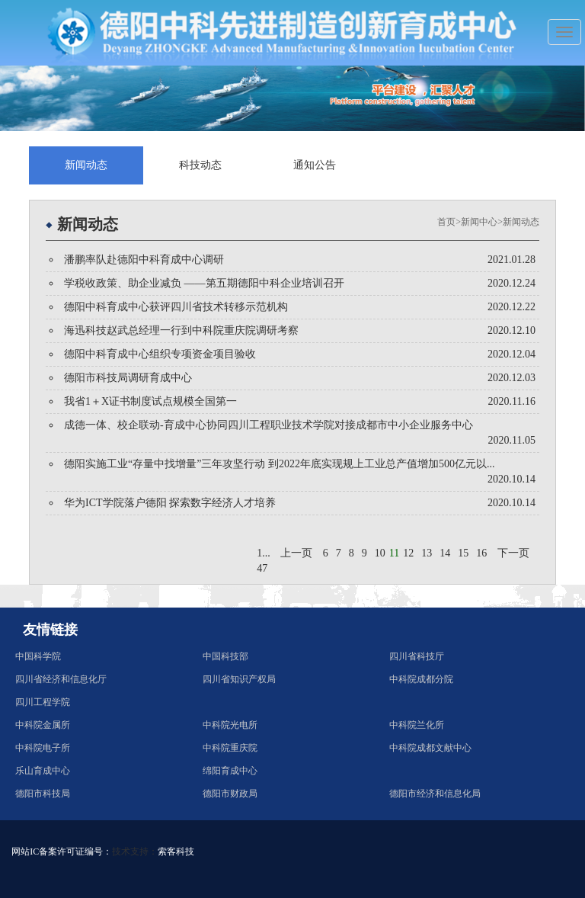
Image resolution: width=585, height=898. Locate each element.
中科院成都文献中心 (430, 747)
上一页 (296, 553)
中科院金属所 (42, 725)
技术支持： (135, 851)
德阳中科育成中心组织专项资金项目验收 (160, 354)
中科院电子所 (42, 747)
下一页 (513, 553)
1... (263, 553)
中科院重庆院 (230, 747)
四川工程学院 (42, 702)
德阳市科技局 (42, 793)
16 (481, 553)
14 (445, 553)
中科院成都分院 (421, 679)
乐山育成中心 (42, 770)
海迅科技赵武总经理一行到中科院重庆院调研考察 (181, 330)
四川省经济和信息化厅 (61, 679)
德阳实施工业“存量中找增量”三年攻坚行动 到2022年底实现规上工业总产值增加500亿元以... (279, 464)
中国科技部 (225, 656)
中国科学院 (38, 656)
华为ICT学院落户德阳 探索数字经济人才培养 (170, 502)
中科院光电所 (230, 725)
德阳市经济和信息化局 (435, 793)
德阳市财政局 (230, 793)
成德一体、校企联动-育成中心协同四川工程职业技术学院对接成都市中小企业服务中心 (268, 425)
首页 (446, 221)
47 (262, 568)
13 (426, 553)
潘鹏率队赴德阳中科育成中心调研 (144, 259)
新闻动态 (86, 165)
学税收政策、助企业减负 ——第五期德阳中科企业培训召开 (204, 283)
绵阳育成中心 (230, 770)
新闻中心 (479, 221)
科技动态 (200, 165)
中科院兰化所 (416, 725)
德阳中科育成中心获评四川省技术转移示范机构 (176, 307)
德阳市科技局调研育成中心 (128, 377)
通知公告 (314, 165)
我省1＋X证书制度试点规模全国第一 (150, 401)
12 (408, 553)
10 (380, 553)
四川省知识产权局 (239, 679)
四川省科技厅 (416, 656)
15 (463, 553)
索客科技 (176, 851)
